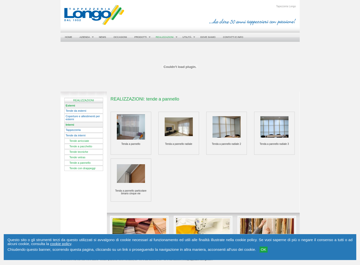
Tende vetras (77, 157)
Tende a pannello (80, 162)
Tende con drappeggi (83, 168)
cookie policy (60, 244)
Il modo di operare (191, 239)
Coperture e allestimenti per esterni (83, 118)
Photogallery (123, 239)
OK (263, 249)
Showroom (249, 239)
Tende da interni (76, 135)
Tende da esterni (76, 110)
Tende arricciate (79, 140)
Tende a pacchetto (81, 146)
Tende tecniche (79, 151)
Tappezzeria (73, 129)
